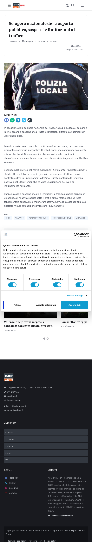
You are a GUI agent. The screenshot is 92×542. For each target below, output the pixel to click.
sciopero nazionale (62, 218)
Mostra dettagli (75, 295)
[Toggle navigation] (9, 5)
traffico (19, 218)
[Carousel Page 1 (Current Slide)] (44, 334)
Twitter (9, 478)
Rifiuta (17, 305)
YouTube (10, 488)
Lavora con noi (12, 395)
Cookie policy (50, 536)
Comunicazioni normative (60, 511)
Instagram (11, 483)
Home (13, 41)
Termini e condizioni (17, 536)
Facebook (11, 473)
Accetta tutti (74, 305)
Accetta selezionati (46, 305)
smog (8, 218)
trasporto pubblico (38, 218)
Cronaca (53, 41)
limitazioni (81, 218)
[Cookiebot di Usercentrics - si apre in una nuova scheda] (76, 235)
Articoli (41, 41)
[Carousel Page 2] (48, 334)
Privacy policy (35, 536)
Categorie (27, 41)
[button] (73, 5)
